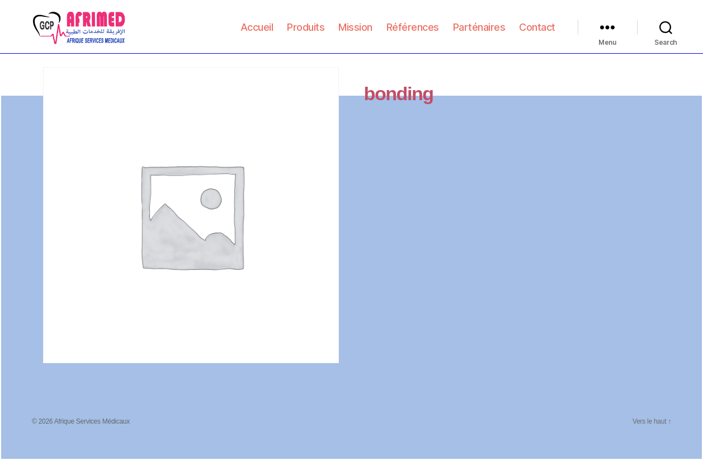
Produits (305, 34)
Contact (537, 34)
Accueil (256, 34)
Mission (355, 34)
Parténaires (479, 34)
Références (412, 34)
